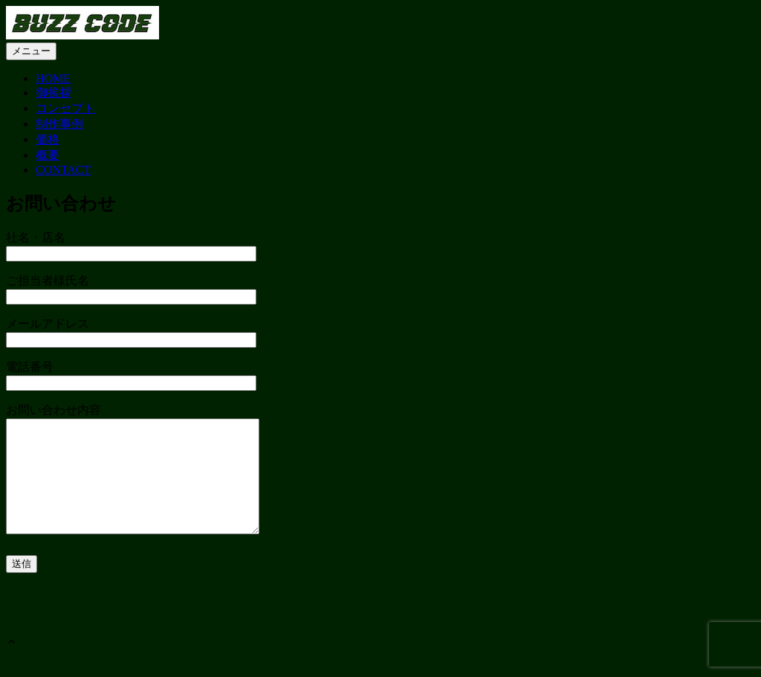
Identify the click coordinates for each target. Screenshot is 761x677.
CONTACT (63, 169)
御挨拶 (53, 92)
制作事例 (59, 123)
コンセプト (65, 108)
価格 (47, 139)
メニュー (31, 50)
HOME (53, 78)
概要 (47, 155)
